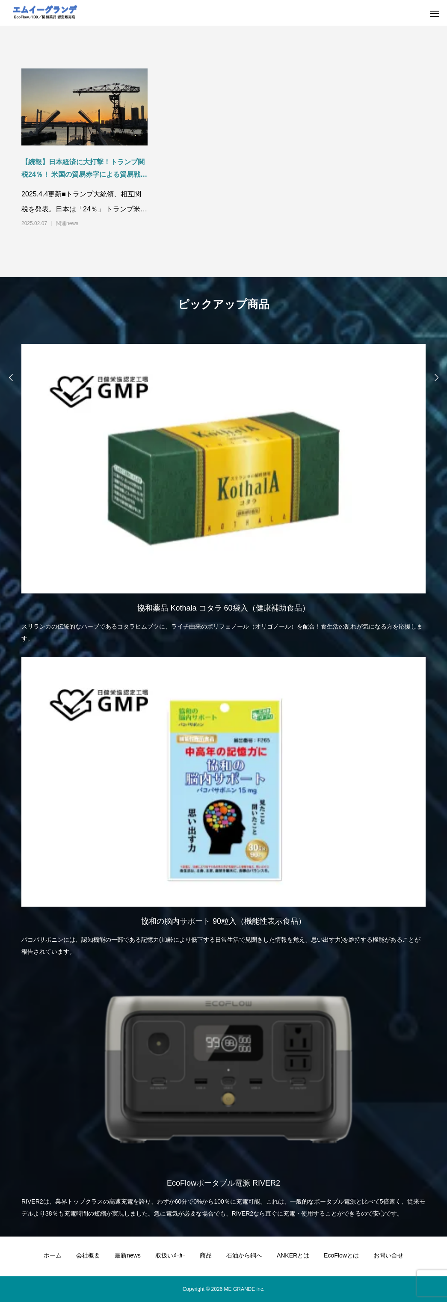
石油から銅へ (244, 1255)
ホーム (53, 1255)
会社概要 (88, 1255)
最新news (128, 1255)
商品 (206, 1255)
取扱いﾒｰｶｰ (170, 1255)
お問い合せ (388, 1255)
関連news (67, 223)
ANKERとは (293, 1255)
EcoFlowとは (341, 1255)
